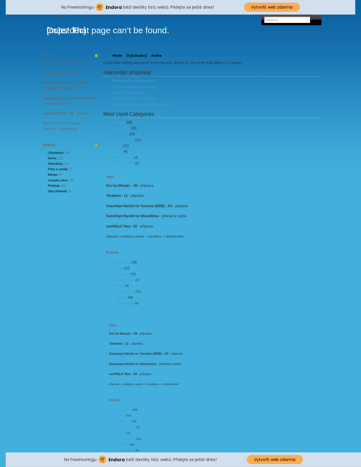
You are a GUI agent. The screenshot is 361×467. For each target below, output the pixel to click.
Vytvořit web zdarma (272, 7)
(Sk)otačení (56, 152)
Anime (52, 158)
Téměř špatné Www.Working (134, 99)
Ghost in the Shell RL (128, 93)
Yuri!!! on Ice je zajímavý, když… (136, 87)
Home (117, 56)
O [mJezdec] (136, 56)
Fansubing (55, 163)
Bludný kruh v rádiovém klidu (134, 81)
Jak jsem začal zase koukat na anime (140, 104)
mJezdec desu (58, 180)
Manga (52, 174)
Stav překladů (57, 191)
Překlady (54, 185)
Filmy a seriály (58, 169)
